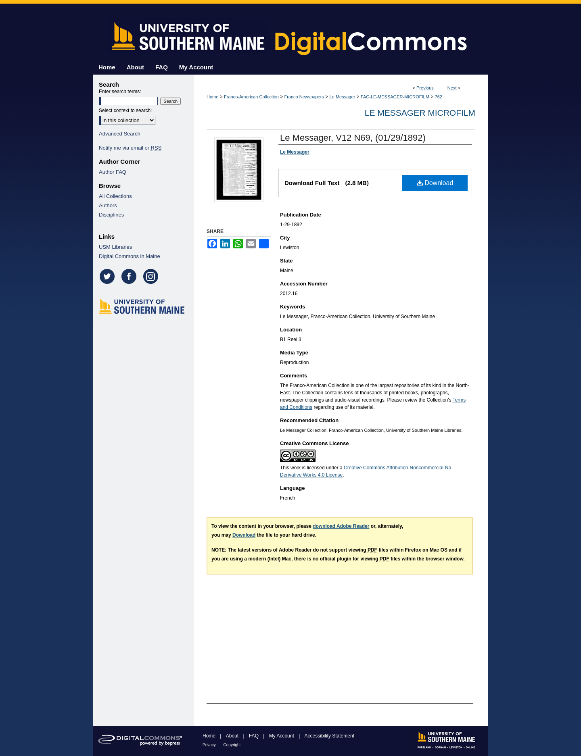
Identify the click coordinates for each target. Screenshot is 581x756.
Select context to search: (125, 110)
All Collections (115, 196)
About (233, 736)
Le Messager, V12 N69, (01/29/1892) (353, 138)
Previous (425, 87)
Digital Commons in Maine (129, 256)
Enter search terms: (120, 91)
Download (435, 182)
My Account (282, 736)
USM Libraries (115, 247)
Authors (108, 205)
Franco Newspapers (304, 96)
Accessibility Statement (329, 736)
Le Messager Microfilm (420, 112)
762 (438, 96)
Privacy (210, 745)
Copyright (232, 745)
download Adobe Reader (341, 526)
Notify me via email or (130, 148)
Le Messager (342, 96)
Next (452, 87)
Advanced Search (119, 134)
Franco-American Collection (251, 96)
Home (212, 96)
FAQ (254, 736)
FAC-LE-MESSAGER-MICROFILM (395, 96)
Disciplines (111, 215)
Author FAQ (112, 172)
